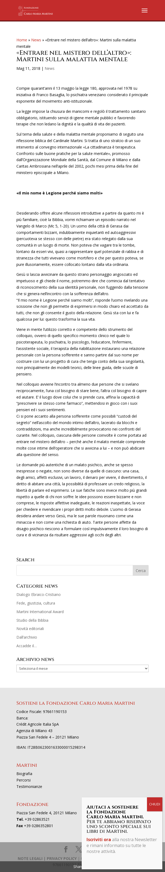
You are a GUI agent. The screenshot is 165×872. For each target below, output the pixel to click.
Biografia (24, 773)
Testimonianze (29, 786)
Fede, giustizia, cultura (35, 603)
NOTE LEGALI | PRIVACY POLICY (47, 858)
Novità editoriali (30, 628)
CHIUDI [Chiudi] (154, 124)
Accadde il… (26, 645)
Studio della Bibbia (32, 620)
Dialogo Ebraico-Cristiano (38, 594)
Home (21, 39)
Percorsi (23, 780)
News (36, 39)
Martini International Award (40, 611)
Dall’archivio (26, 637)
